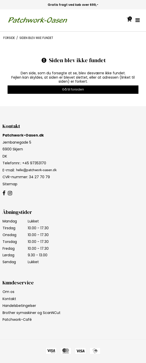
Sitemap (10, 184)
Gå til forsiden (73, 89)
